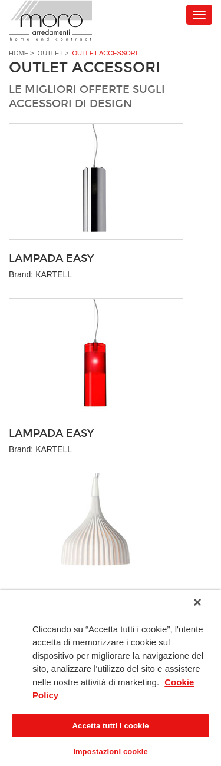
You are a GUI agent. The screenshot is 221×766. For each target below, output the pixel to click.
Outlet (50, 53)
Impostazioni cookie (110, 751)
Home (18, 53)
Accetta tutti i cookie (110, 725)
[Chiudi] (197, 602)
